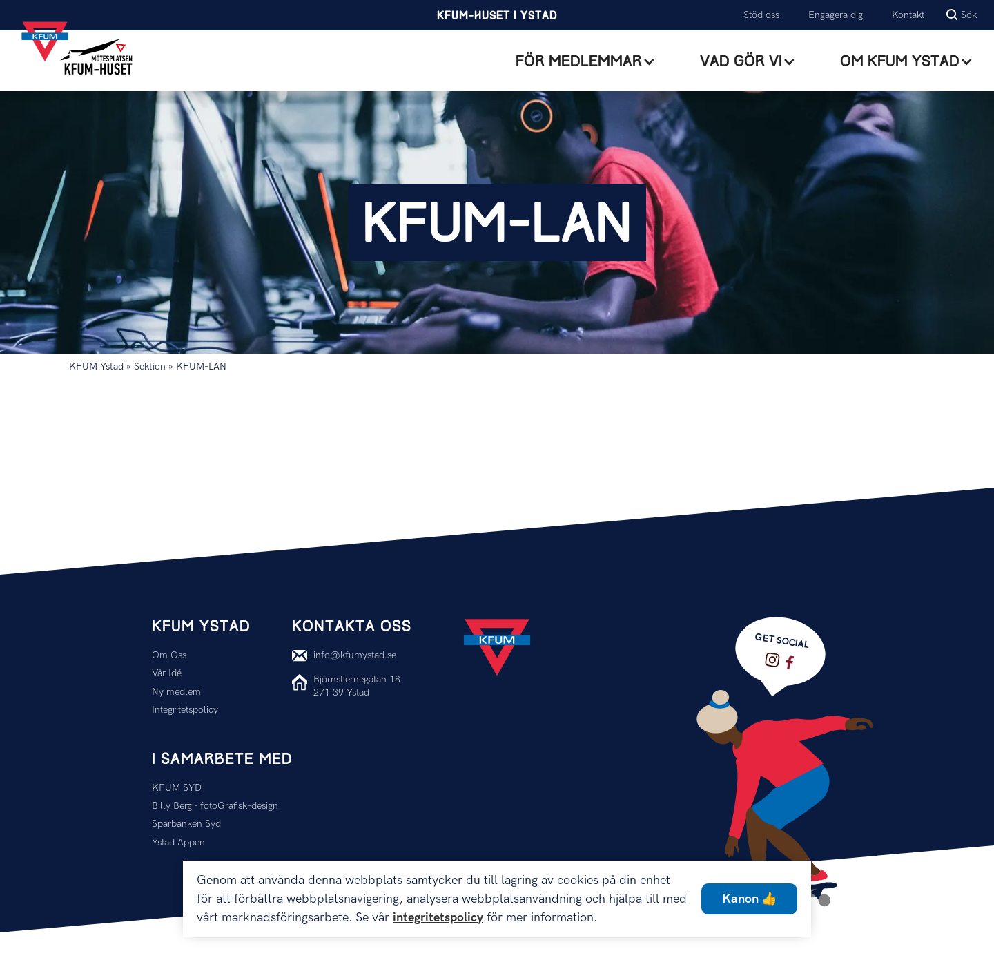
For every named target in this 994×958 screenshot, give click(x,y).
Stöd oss (761, 15)
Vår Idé (167, 673)
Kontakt (908, 15)
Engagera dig (835, 15)
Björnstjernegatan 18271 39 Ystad (356, 685)
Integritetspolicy (185, 710)
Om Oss (169, 655)
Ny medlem (176, 692)
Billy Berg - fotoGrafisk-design (215, 806)
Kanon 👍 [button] (749, 899)
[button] (586, 61)
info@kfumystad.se (354, 655)
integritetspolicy (438, 917)
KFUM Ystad (96, 366)
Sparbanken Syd (186, 824)
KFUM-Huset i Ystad (497, 16)
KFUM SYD (177, 788)
